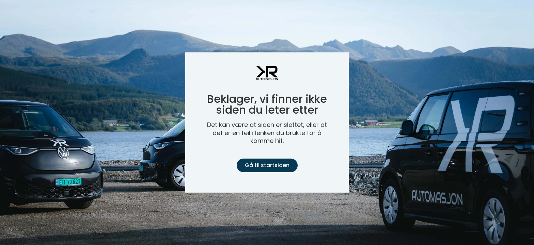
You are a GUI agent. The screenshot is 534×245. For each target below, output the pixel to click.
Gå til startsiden (267, 165)
